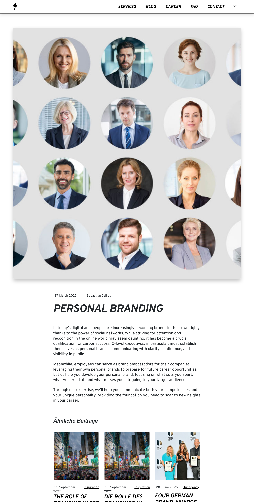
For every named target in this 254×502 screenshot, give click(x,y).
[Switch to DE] (235, 7)
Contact (215, 6)
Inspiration (91, 487)
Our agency (191, 487)
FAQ (194, 6)
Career (173, 6)
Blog (151, 6)
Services (127, 6)
